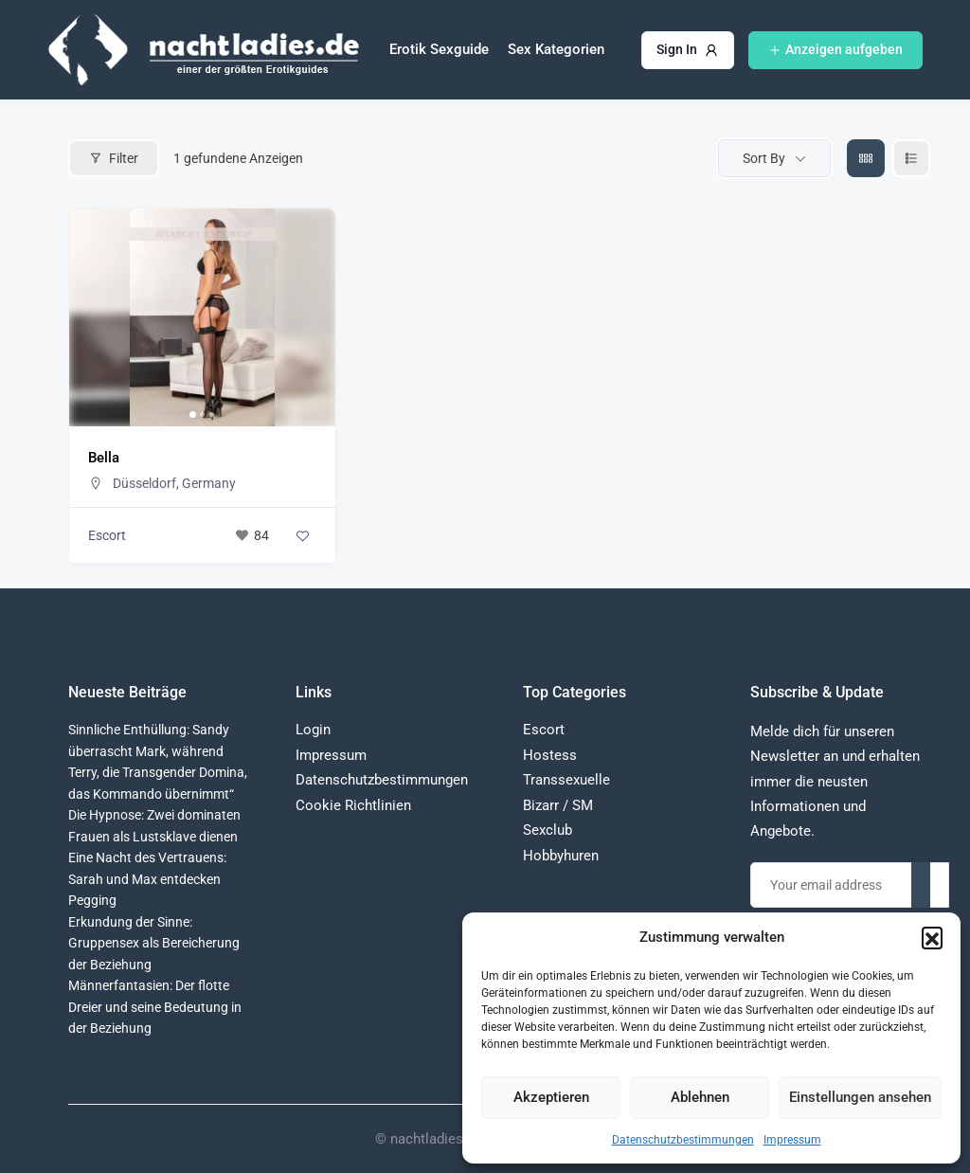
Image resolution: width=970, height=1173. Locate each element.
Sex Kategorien (556, 49)
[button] (932, 937)
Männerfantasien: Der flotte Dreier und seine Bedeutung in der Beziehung (155, 1007)
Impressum (792, 1139)
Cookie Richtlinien (353, 805)
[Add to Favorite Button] (302, 535)
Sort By (764, 158)
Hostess (550, 755)
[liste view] (911, 158)
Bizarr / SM (558, 805)
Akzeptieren (551, 1097)
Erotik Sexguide (439, 49)
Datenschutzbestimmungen (683, 1139)
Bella (103, 457)
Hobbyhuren (561, 855)
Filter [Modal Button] (113, 158)
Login (313, 729)
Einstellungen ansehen (860, 1097)
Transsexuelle (566, 779)
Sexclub (547, 830)
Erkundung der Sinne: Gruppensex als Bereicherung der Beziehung (154, 943)
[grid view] (866, 158)
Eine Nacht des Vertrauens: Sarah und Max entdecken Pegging (147, 879)
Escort (107, 535)
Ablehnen (700, 1097)
